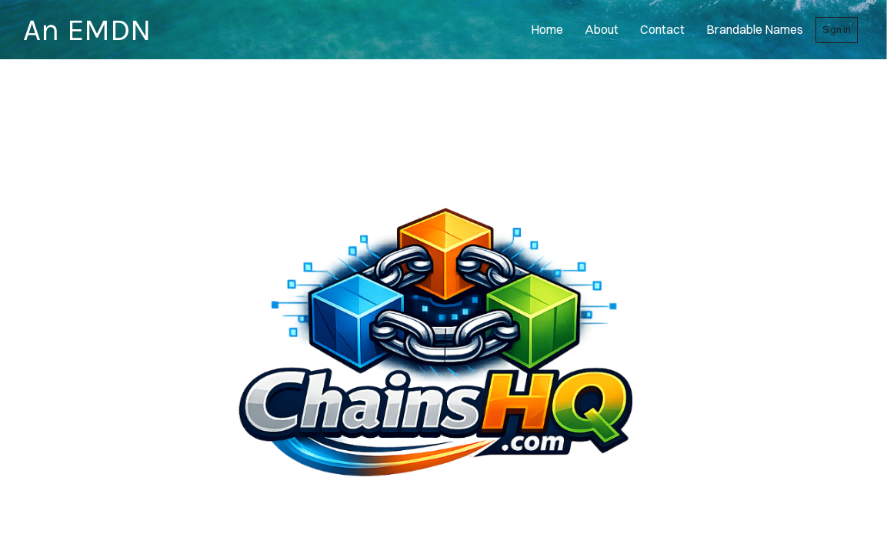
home (547, 29)
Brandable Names (754, 29)
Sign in (836, 29)
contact (662, 29)
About (602, 29)
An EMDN (87, 30)
